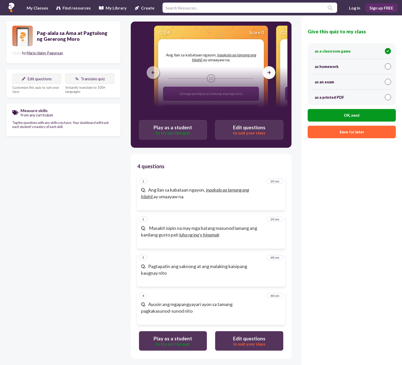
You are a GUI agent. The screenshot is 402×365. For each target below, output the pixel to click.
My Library (113, 7)
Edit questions (37, 78)
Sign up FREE (381, 7)
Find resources (73, 7)
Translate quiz (90, 78)
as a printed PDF (353, 97)
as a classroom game (353, 51)
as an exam (353, 82)
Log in (354, 7)
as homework (353, 66)
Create (144, 7)
